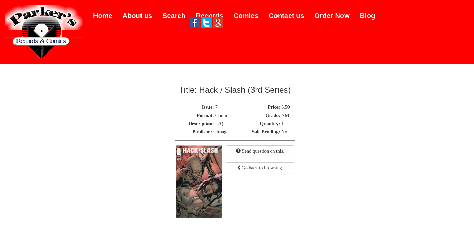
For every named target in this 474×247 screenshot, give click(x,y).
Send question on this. (260, 151)
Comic (221, 115)
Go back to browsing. (260, 167)
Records (209, 16)
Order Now (332, 16)
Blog (367, 16)
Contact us (286, 16)
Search (173, 16)
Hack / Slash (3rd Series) (245, 89)
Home (102, 16)
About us (138, 16)
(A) (219, 123)
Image (222, 131)
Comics (246, 16)
